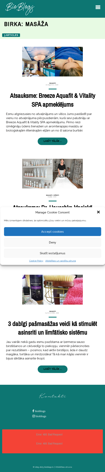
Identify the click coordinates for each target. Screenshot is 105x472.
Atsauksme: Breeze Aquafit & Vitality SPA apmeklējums (52, 100)
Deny (52, 242)
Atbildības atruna (63, 467)
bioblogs (40, 411)
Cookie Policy (36, 261)
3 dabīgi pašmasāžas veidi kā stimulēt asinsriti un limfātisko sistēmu (52, 328)
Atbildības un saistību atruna (60, 261)
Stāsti (56, 195)
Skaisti (52, 83)
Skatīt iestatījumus (52, 253)
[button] (98, 212)
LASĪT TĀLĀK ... (53, 141)
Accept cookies (52, 231)
